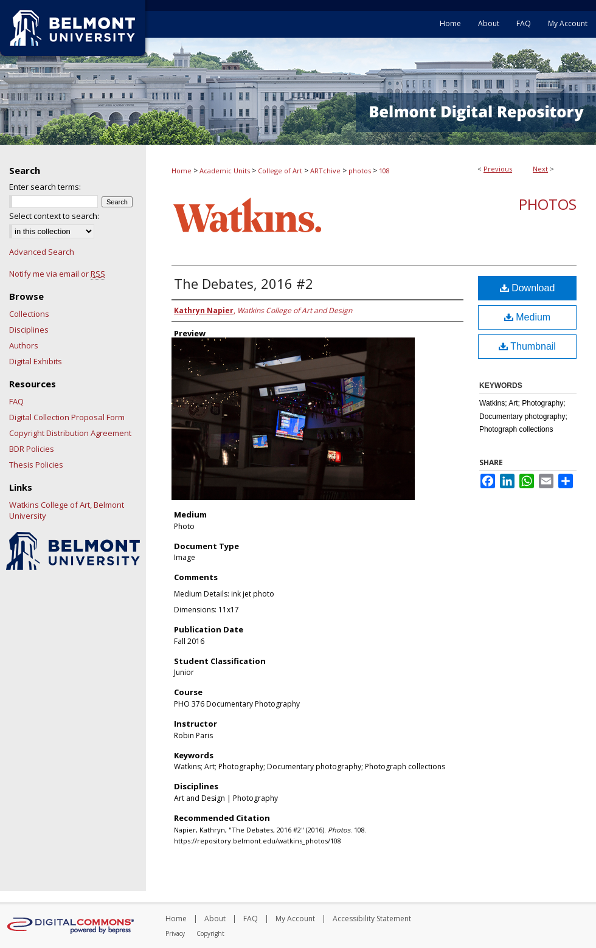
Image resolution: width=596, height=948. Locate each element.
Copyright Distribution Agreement (70, 432)
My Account (295, 918)
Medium (527, 317)
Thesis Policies (36, 464)
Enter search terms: (45, 186)
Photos (548, 204)
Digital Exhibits (35, 361)
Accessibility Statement (372, 918)
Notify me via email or (57, 273)
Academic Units (224, 170)
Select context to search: (54, 215)
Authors (23, 345)
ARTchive (325, 170)
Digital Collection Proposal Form (67, 417)
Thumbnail (527, 346)
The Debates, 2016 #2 (243, 283)
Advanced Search (41, 251)
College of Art (280, 170)
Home (182, 170)
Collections (29, 313)
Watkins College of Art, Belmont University (66, 510)
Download (527, 288)
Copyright (210, 933)
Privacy (175, 933)
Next (540, 168)
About (215, 918)
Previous (497, 168)
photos (359, 170)
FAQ (16, 401)
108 (384, 170)
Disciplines (29, 329)
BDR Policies (31, 448)
